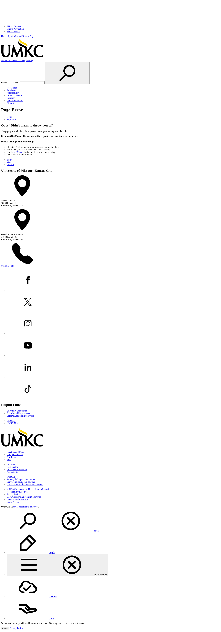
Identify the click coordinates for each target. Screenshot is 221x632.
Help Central (12, 467)
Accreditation (13, 472)
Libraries (11, 464)
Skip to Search (13, 31)
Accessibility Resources (17, 492)
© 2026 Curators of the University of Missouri (28, 489)
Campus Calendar (15, 454)
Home (9, 117)
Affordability (13, 93)
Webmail (11, 477)
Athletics (11, 420)
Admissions (12, 90)
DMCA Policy (24, 497)
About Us (11, 103)
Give (30, 618)
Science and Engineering (17, 60)
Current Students (14, 95)
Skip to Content (14, 26)
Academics (12, 88)
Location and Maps (15, 452)
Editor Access (13, 502)
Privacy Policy (13, 494)
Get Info (10, 164)
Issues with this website (17, 499)
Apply (9, 159)
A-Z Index (19, 152)
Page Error (11, 119)
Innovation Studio (15, 100)
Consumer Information (17, 469)
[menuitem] (113, 521)
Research (11, 98)
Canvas (21, 482)
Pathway (21, 479)
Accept (5, 628)
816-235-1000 (7, 266)
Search (53, 531)
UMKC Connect (25, 484)
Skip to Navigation (15, 29)
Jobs (9, 459)
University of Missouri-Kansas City (17, 36)
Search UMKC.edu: (10, 82)
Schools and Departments (18, 413)
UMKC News (13, 423)
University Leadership (17, 411)
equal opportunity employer (25, 507)
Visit (9, 162)
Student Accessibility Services (20, 416)
